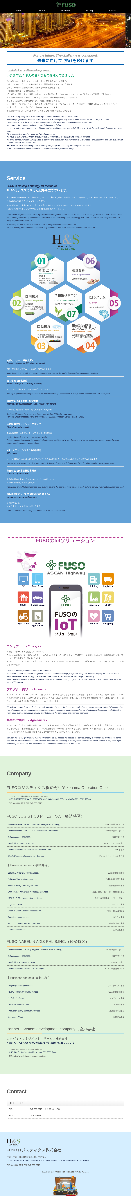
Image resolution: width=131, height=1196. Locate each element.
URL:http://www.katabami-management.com (28, 1056)
